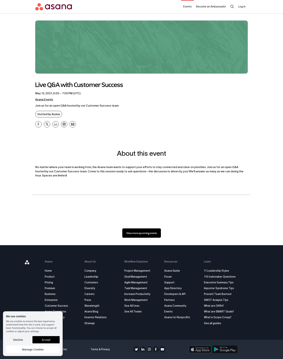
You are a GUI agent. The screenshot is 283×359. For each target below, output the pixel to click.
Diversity (89, 288)
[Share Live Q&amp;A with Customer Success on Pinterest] (64, 124)
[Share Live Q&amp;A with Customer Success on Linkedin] (56, 124)
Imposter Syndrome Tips (219, 288)
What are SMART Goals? (219, 311)
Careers (89, 293)
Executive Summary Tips (219, 282)
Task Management (135, 288)
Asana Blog (91, 311)
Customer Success (56, 305)
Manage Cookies (33, 349)
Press (87, 299)
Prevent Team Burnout (218, 293)
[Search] (232, 6)
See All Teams (133, 311)
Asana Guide (172, 270)
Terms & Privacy (100, 349)
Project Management (137, 270)
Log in (242, 6)
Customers (91, 282)
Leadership (91, 276)
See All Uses (131, 305)
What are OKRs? (214, 305)
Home (48, 270)
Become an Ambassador (211, 6)
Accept (46, 339)
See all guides (212, 323)
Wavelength (91, 305)
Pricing (49, 282)
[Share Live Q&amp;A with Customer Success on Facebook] (38, 124)
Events (187, 6)
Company (90, 270)
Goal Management (135, 276)
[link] (141, 233)
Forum (168, 276)
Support (169, 282)
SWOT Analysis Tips (216, 299)
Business (50, 293)
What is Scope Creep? (217, 317)
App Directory (173, 288)
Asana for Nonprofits (177, 317)
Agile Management (136, 282)
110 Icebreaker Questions (220, 276)
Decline (18, 339)
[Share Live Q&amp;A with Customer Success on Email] (73, 124)
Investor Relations (95, 317)
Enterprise (51, 299)
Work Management (136, 299)
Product (50, 276)
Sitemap (89, 323)
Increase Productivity (137, 293)
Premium (50, 288)
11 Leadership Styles (216, 270)
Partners (169, 299)
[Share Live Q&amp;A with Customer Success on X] (47, 124)
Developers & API (174, 293)
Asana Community (175, 305)
